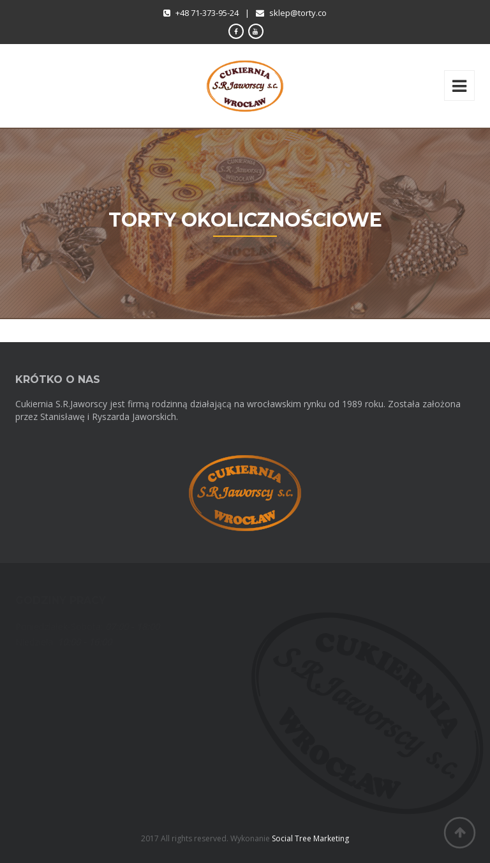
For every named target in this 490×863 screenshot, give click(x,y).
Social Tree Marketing (310, 838)
